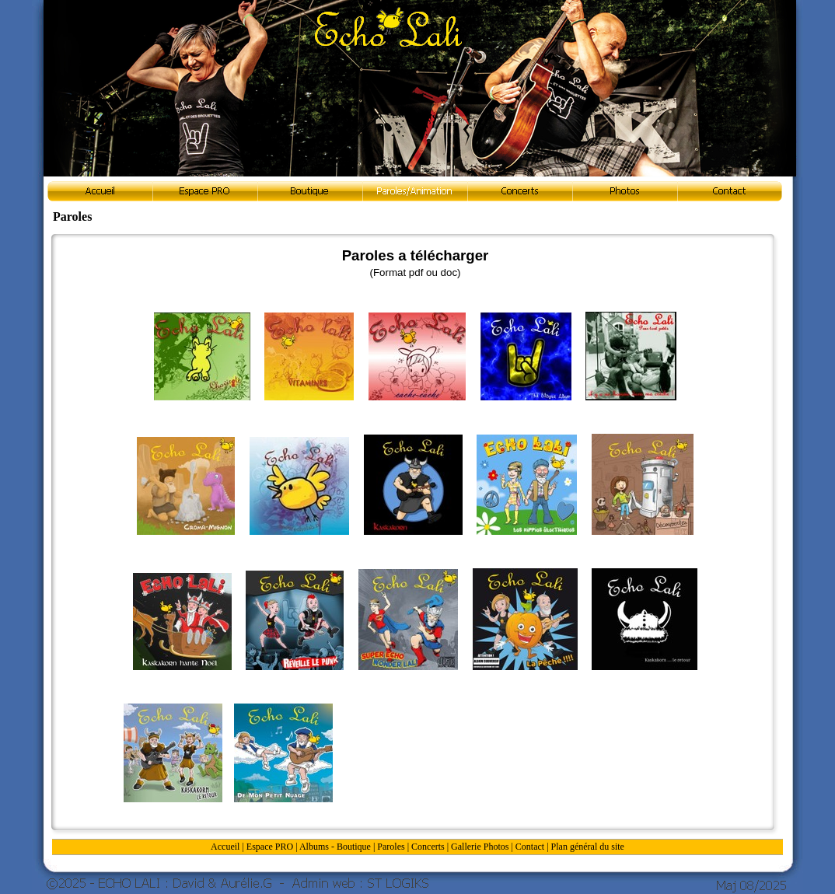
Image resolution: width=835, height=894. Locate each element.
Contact (529, 846)
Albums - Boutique (335, 846)
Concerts (428, 846)
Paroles (390, 846)
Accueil (225, 846)
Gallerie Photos (479, 846)
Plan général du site (587, 846)
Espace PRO (269, 846)
